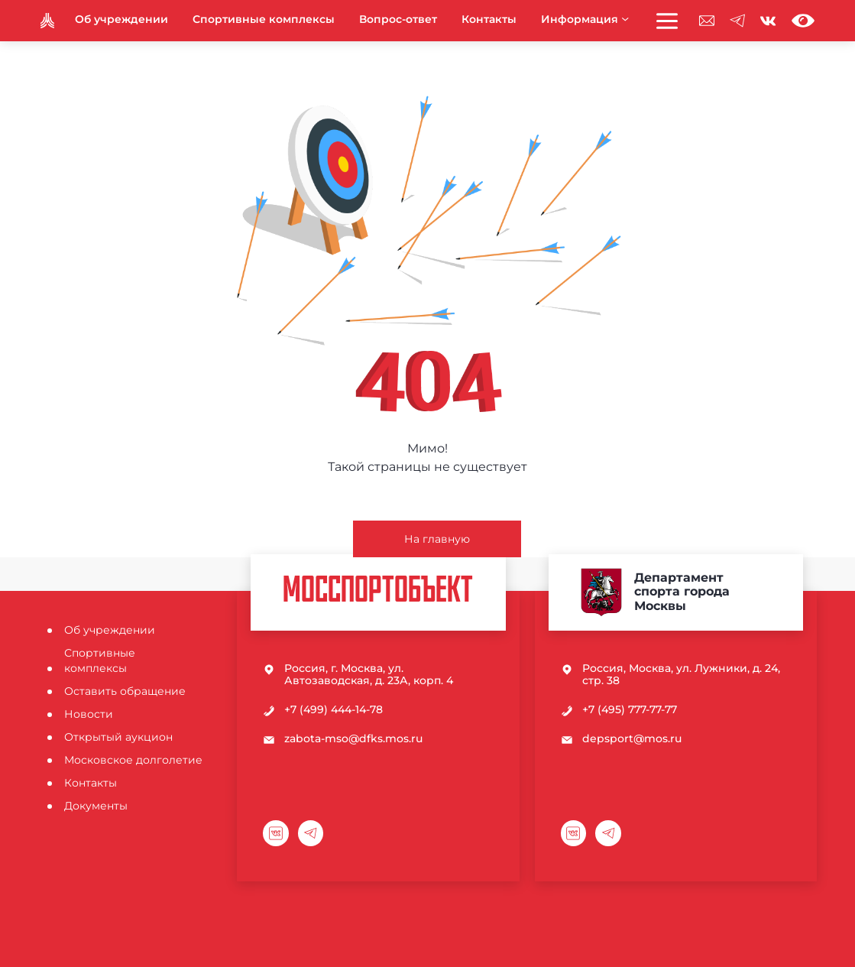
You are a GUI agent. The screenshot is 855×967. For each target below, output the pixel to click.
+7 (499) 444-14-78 (333, 709)
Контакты (489, 19)
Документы (96, 806)
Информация (585, 19)
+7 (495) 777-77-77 (629, 709)
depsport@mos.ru (632, 738)
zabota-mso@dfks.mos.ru (353, 738)
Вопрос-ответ (398, 19)
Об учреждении (121, 19)
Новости (88, 714)
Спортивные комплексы (264, 19)
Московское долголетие (133, 760)
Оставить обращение (125, 691)
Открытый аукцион (118, 737)
